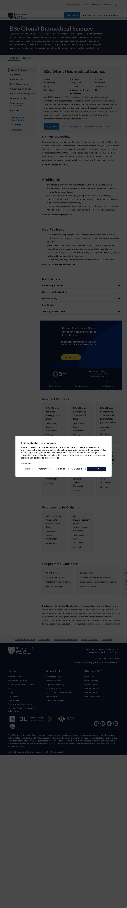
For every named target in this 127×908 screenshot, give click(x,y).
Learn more (26, 463)
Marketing (77, 469)
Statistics (60, 469)
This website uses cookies (38, 443)
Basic (27, 469)
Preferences (44, 469)
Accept (96, 469)
